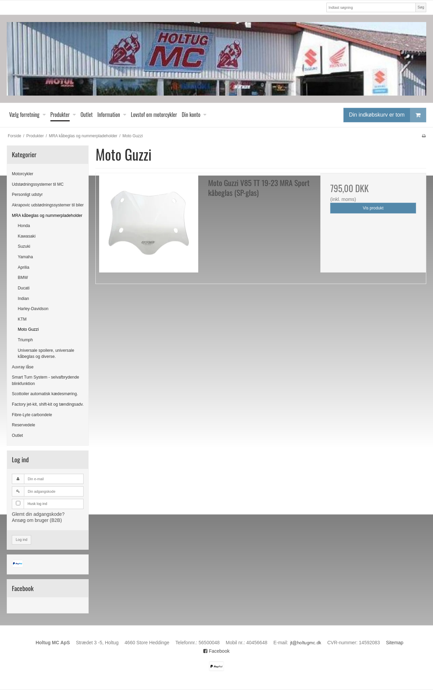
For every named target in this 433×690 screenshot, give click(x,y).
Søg (420, 7)
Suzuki (24, 246)
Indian (23, 298)
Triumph (25, 340)
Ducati (24, 288)
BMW (23, 277)
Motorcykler (22, 173)
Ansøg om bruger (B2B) (37, 520)
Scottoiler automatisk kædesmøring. (45, 393)
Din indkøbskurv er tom (387, 115)
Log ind (21, 539)
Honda (24, 225)
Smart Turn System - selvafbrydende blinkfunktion (45, 380)
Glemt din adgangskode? (38, 514)
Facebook (216, 651)
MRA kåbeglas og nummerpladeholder (47, 215)
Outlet (17, 435)
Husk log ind (37, 504)
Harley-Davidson (33, 308)
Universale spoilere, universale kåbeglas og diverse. (46, 353)
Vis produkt (373, 208)
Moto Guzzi (28, 329)
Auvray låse (22, 367)
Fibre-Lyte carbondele (32, 414)
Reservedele (23, 425)
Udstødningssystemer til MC (38, 184)
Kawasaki (27, 236)
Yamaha (25, 257)
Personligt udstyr (27, 194)
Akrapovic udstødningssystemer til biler (48, 205)
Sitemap (394, 642)
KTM (22, 319)
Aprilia (23, 267)
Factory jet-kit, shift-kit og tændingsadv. (48, 404)
